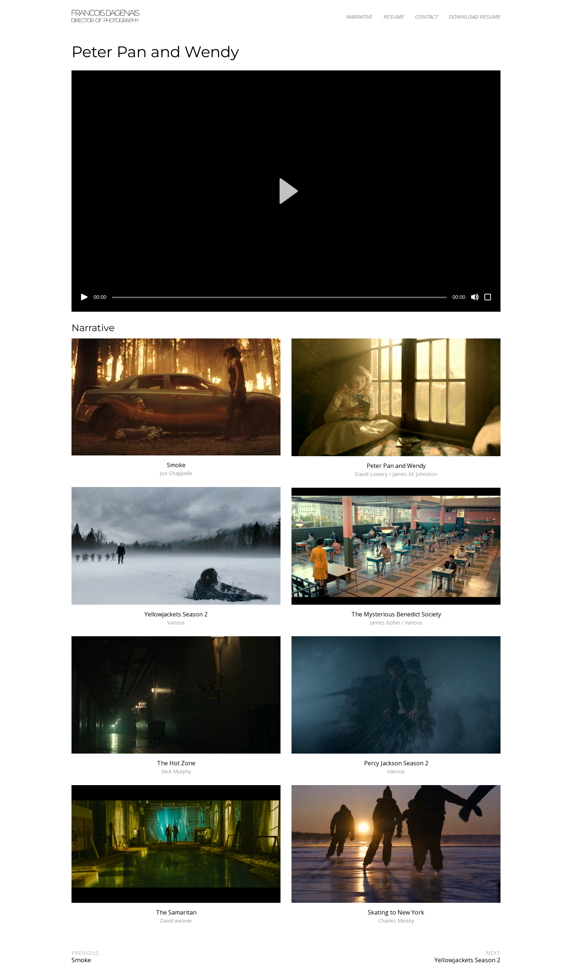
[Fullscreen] (487, 297)
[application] (286, 191)
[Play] (84, 297)
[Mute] (474, 297)
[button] (286, 191)
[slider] (279, 297)
